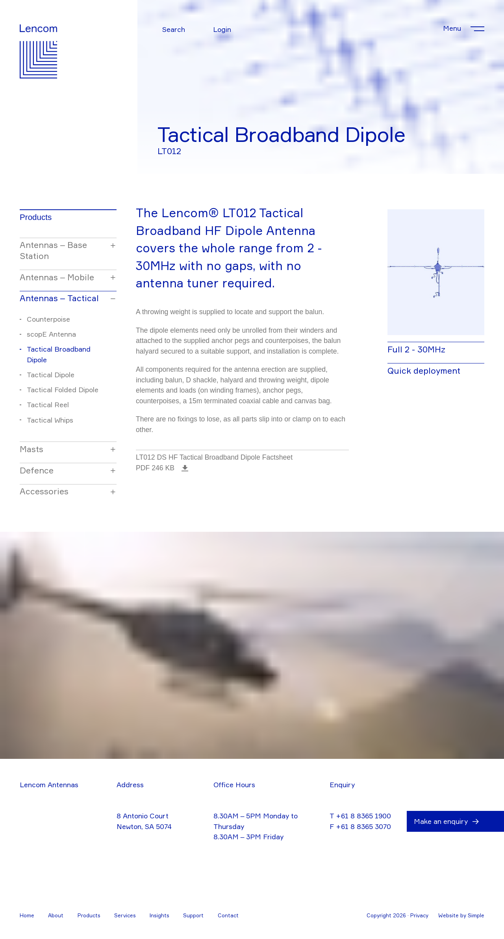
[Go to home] (38, 40)
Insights (159, 915)
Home (27, 915)
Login (222, 29)
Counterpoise (48, 319)
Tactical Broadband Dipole (59, 354)
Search (173, 29)
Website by (453, 915)
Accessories (44, 491)
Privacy (419, 915)
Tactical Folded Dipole (62, 390)
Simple (476, 915)
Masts (31, 449)
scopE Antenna (51, 334)
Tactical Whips (50, 420)
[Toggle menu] (463, 28)
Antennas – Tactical (59, 298)
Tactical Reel (48, 405)
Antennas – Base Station (53, 250)
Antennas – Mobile (57, 277)
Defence (37, 470)
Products (36, 217)
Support (193, 915)
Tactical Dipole (50, 375)
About (55, 915)
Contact (228, 915)
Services (125, 915)
